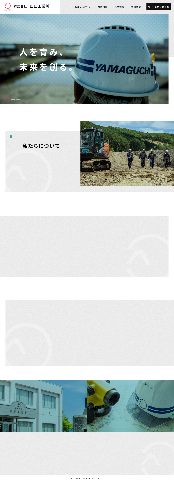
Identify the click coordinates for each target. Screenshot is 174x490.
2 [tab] (13, 100)
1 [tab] (7, 100)
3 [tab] (18, 100)
